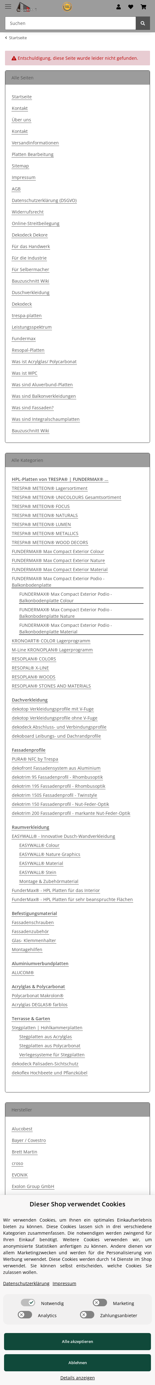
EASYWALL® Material (41, 863)
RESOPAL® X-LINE (30, 668)
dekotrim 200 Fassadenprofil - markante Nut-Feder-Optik (71, 813)
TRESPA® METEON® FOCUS (41, 506)
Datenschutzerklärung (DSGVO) (44, 200)
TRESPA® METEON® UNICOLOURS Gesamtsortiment (66, 497)
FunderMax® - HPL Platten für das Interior (56, 890)
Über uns (21, 120)
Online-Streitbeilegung (35, 223)
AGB (16, 189)
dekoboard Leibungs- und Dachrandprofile (56, 736)
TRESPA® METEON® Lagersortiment (49, 488)
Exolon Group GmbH (33, 1186)
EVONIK (20, 1175)
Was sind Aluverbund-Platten (42, 384)
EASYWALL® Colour (39, 845)
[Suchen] (70, 23)
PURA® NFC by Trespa (35, 759)
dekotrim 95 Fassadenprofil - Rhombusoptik (57, 777)
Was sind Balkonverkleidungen (44, 396)
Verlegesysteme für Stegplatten (52, 1055)
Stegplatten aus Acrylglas (45, 1037)
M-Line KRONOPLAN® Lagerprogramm (52, 650)
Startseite (22, 97)
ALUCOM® (23, 972)
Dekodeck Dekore (30, 235)
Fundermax (23, 338)
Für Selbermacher (30, 269)
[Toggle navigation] (8, 4)
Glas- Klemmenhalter (34, 940)
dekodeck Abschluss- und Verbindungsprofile (59, 727)
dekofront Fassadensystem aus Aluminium (56, 768)
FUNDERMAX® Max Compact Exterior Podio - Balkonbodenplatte (58, 581)
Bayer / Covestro (29, 1140)
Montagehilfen (27, 949)
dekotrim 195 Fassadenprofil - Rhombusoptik (58, 786)
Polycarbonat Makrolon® (37, 995)
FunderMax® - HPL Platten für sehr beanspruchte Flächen (72, 899)
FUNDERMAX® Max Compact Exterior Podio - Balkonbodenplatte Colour (65, 597)
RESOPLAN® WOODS (33, 677)
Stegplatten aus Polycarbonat (49, 1046)
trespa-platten (27, 315)
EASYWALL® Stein (37, 872)
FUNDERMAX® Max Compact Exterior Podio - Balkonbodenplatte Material (65, 628)
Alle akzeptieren (77, 1341)
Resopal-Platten (28, 350)
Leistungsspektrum (32, 327)
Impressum (23, 177)
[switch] (28, 1302)
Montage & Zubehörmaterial (48, 881)
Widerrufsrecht (28, 212)
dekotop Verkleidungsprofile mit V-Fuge (53, 709)
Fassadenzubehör (30, 931)
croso (17, 1163)
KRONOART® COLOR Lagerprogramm (51, 641)
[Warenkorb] (143, 7)
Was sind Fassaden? (33, 408)
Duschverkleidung (30, 292)
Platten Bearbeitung (33, 154)
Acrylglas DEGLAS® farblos (40, 1004)
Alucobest (22, 1129)
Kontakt (20, 108)
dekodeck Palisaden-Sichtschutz (45, 1064)
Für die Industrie (29, 258)
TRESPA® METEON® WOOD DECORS (50, 542)
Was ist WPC (24, 373)
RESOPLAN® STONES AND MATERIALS (51, 686)
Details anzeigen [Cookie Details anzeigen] (77, 1378)
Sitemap (20, 166)
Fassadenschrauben (33, 922)
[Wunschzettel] (130, 7)
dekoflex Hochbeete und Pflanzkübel (49, 1073)
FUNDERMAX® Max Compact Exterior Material (60, 569)
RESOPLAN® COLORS (34, 659)
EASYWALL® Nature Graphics (49, 854)
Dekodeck (22, 304)
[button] (118, 7)
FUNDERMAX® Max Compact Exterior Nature (58, 560)
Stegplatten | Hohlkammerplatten (47, 1028)
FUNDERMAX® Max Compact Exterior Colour (58, 551)
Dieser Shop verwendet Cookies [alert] (77, 1204)
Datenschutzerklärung (26, 1283)
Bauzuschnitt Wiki (30, 281)
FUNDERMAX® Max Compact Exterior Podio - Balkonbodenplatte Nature (65, 613)
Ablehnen (77, 1362)
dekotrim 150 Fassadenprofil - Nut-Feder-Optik (60, 804)
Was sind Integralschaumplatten (46, 419)
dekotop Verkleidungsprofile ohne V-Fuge (54, 718)
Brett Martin (24, 1152)
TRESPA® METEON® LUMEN (41, 524)
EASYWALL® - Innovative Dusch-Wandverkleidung (63, 836)
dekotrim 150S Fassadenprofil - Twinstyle (54, 795)
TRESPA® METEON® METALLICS (45, 533)
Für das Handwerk (31, 246)
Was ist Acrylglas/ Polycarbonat (44, 361)
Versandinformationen (35, 143)
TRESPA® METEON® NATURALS (45, 515)
